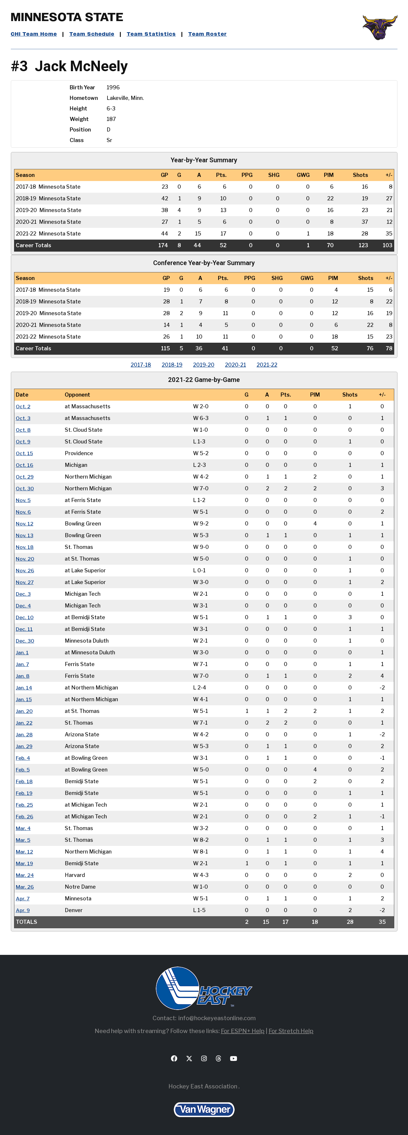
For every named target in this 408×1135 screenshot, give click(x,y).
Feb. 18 (25, 781)
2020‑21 (236, 365)
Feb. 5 (23, 770)
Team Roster (210, 34)
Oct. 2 (23, 406)
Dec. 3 (23, 594)
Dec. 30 (25, 641)
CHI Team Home (34, 34)
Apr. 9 (23, 910)
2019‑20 (203, 365)
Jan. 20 (24, 711)
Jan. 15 (24, 699)
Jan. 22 (24, 723)
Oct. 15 (25, 453)
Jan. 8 (23, 676)
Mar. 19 (25, 863)
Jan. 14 (24, 688)
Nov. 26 (25, 570)
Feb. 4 (23, 758)
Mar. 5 (23, 840)
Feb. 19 (25, 793)
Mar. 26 (25, 887)
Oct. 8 (23, 430)
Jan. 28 (24, 734)
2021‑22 (269, 365)
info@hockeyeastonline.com (217, 1018)
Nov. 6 (24, 512)
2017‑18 (138, 365)
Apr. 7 (23, 898)
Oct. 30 (25, 488)
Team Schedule (93, 34)
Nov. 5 (24, 500)
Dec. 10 (25, 617)
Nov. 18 (25, 547)
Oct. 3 (23, 418)
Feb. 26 (25, 816)
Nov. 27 (25, 582)
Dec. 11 (24, 629)
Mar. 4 (23, 828)
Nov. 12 (25, 523)
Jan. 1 (22, 652)
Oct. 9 (23, 441)
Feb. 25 (25, 805)
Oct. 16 (25, 465)
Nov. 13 (25, 535)
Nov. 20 (25, 559)
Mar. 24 (25, 875)
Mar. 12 (24, 852)
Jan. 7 (22, 664)
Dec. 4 (24, 606)
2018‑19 (171, 365)
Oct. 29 (25, 477)
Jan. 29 (24, 746)
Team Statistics (153, 34)
